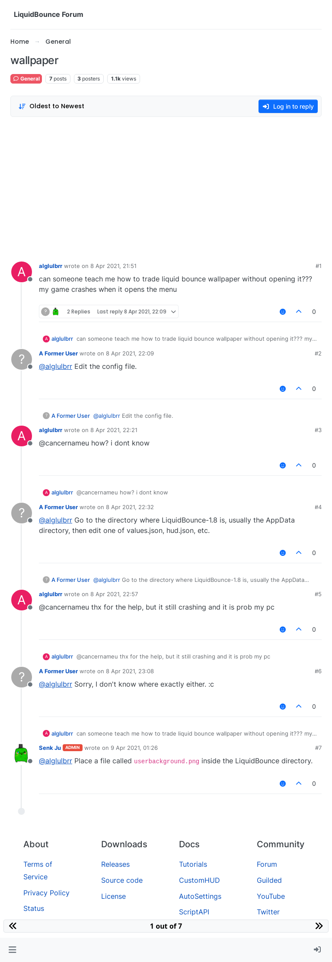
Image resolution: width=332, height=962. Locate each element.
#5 (318, 594)
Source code (122, 880)
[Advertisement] (166, 187)
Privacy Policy (46, 892)
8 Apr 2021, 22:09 (130, 353)
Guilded (269, 880)
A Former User (58, 353)
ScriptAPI (194, 911)
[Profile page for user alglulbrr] (21, 271)
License (113, 896)
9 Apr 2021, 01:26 (134, 747)
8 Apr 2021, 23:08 (130, 671)
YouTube (271, 896)
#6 (318, 671)
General (26, 78)
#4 (318, 507)
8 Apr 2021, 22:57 (114, 594)
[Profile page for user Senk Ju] (21, 753)
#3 (318, 429)
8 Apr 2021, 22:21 (113, 429)
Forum (267, 864)
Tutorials (193, 864)
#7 (318, 747)
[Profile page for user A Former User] (21, 359)
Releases (115, 864)
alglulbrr (50, 265)
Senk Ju (50, 747)
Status (33, 908)
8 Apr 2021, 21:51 (113, 265)
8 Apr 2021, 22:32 (130, 507)
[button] (12, 950)
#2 (318, 353)
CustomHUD (199, 880)
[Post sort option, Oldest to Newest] (51, 106)
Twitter (268, 911)
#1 (319, 265)
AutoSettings (200, 896)
